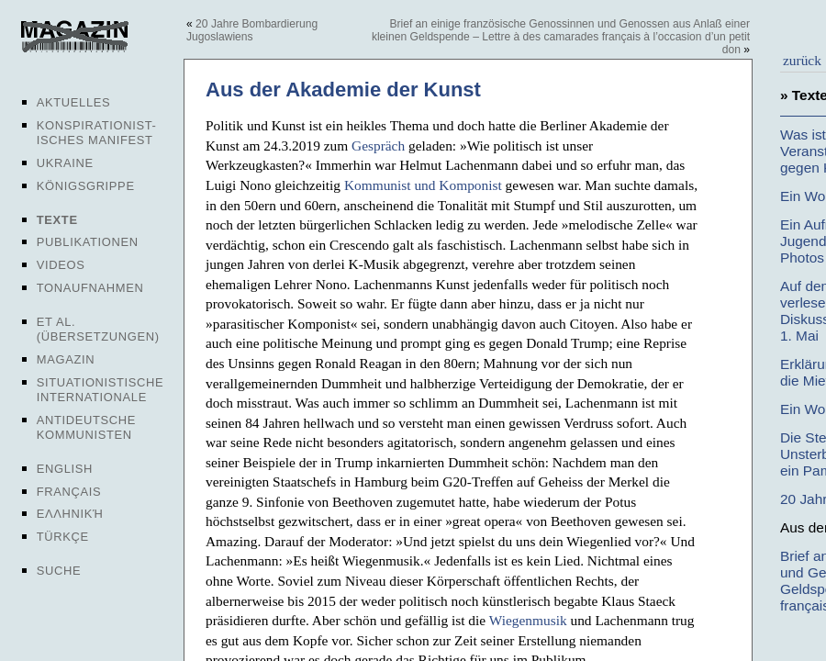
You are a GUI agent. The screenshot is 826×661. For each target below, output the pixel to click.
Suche (59, 570)
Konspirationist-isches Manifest (97, 132)
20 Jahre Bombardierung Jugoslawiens (252, 30)
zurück (802, 60)
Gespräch (378, 145)
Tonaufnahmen (90, 288)
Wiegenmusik (528, 620)
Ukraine (65, 163)
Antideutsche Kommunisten (86, 427)
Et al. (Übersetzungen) (98, 329)
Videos (61, 265)
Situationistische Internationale (100, 389)
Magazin (66, 359)
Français (69, 492)
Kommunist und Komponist (423, 185)
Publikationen (88, 242)
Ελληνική (70, 514)
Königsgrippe (86, 186)
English (65, 469)
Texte (57, 220)
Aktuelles (74, 102)
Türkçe (63, 536)
